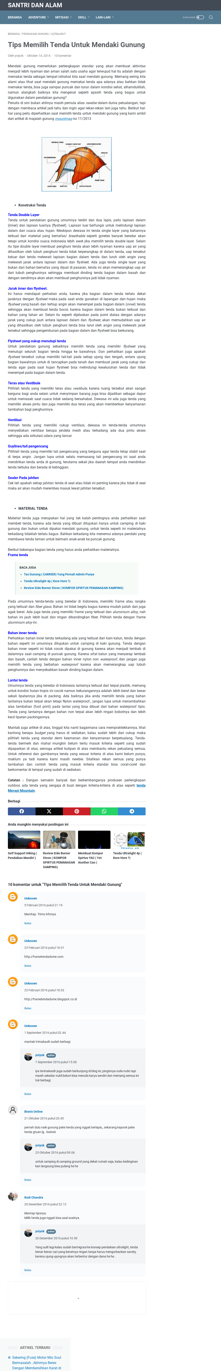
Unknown (30, 909)
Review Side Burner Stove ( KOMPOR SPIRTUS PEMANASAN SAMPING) (73, 598)
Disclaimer (113, 1355)
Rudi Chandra (33, 1208)
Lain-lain (103, 17)
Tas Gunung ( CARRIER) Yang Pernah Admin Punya (59, 585)
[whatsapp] (103, 822)
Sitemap (145, 1355)
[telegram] (131, 822)
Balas (27, 933)
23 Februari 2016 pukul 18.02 (44, 1000)
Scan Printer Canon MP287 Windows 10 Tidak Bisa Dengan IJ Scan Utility (186, 169)
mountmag (63, 129)
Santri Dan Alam (35, 5)
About (74, 1355)
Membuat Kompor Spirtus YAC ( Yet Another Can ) (90, 868)
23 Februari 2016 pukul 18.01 (44, 958)
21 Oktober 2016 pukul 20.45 (44, 1129)
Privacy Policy (92, 1355)
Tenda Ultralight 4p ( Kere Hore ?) (47, 592)
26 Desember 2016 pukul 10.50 (56, 1248)
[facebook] (21, 822)
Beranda (15, 17)
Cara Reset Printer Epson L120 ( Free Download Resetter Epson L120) (188, 151)
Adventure (37, 17)
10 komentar (62, 66)
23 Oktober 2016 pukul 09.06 (55, 1163)
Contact (130, 1355)
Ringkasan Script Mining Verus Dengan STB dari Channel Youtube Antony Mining (188, 72)
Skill (82, 17)
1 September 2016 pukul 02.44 (45, 1043)
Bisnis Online (33, 1122)
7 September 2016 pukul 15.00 (56, 1072)
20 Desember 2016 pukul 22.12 (45, 1215)
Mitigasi (62, 17)
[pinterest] (76, 822)
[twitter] (49, 822)
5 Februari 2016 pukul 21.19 (43, 915)
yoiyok (39, 1065)
